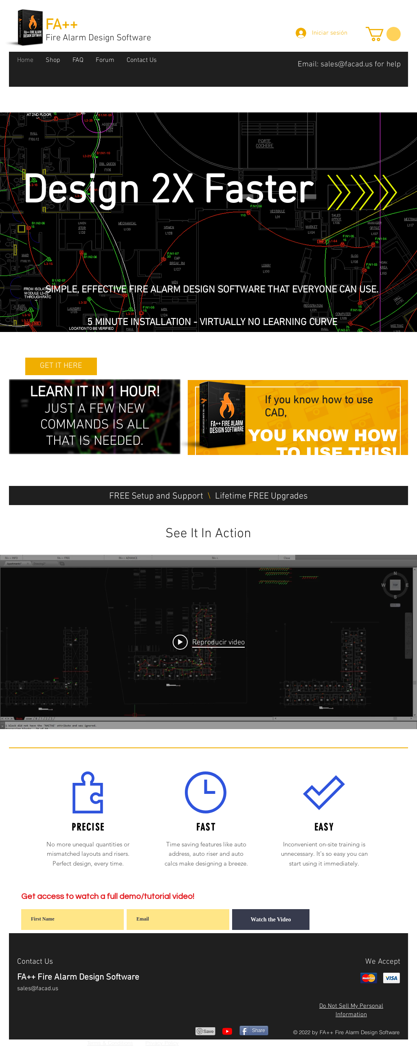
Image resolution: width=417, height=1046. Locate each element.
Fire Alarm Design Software (98, 38)
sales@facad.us (346, 64)
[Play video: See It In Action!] (209, 642)
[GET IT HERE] (61, 366)
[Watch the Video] (270, 919)
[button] (383, 34)
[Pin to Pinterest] (205, 1031)
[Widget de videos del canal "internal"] (208, 642)
